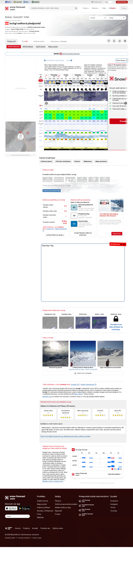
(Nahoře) (14, 46)
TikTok (112, 507)
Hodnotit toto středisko (49, 440)
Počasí (86, 8)
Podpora (26, 528)
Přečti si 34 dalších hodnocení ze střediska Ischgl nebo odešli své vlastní (65, 436)
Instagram (114, 504)
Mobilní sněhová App (63, 507)
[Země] (98, 18)
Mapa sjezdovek (101, 161)
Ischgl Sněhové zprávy (55, 235)
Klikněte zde (46, 396)
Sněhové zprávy (46, 161)
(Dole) (40, 46)
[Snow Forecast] (15, 8)
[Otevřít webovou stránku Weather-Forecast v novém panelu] (35, 2)
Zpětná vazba (57, 528)
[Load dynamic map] (20, 137)
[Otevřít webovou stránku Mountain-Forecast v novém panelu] (17, 2)
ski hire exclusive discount (66, 54)
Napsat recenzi (65, 440)
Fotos (39, 514)
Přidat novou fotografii (82, 373)
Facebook (114, 501)
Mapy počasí (53, 46)
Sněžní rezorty (42, 501)
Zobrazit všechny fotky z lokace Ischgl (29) (83, 369)
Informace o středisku (59, 41)
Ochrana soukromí (24, 538)
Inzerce (18, 528)
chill (41, 118)
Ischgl (26, 17)
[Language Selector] (17, 516)
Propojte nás (45, 528)
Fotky (104, 8)
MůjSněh (40, 517)
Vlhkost (41, 121)
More (41, 96)
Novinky (95, 8)
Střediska (8, 17)
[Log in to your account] (124, 8)
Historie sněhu (39, 41)
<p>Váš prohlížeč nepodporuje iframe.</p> (96, 463)
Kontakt (35, 528)
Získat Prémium (122, 2)
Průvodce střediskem (63, 161)
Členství (58, 501)
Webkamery (88, 161)
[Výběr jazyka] (108, 2)
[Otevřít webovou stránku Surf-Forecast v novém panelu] (8, 2)
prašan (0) (50, 229)
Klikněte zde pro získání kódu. (52, 481)
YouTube (113, 511)
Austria (18, 17)
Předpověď (11, 41)
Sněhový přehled (43, 507)
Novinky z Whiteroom (45, 511)
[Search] (76, 8)
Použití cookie (36, 538)
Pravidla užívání (10, 538)
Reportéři (58, 511)
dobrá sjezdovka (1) (88, 384)
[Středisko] (117, 18)
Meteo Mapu (78, 394)
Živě (24, 41)
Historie (77, 161)
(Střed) (28, 46)
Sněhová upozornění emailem (66, 504)
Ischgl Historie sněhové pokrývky (83, 234)
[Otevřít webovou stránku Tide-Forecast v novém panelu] (27, 2)
